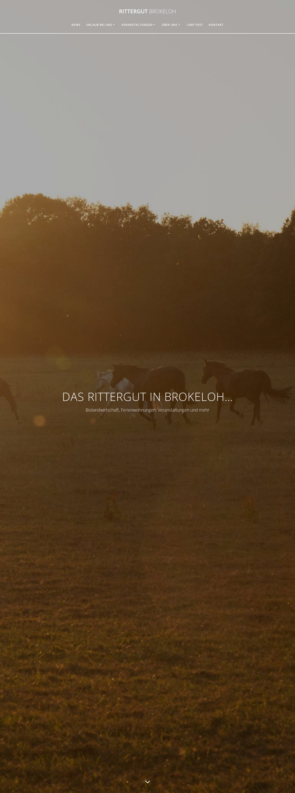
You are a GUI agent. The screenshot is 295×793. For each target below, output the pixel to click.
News (76, 25)
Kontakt (216, 25)
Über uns (169, 25)
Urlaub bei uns (99, 25)
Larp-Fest (195, 25)
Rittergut (147, 11)
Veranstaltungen (137, 25)
